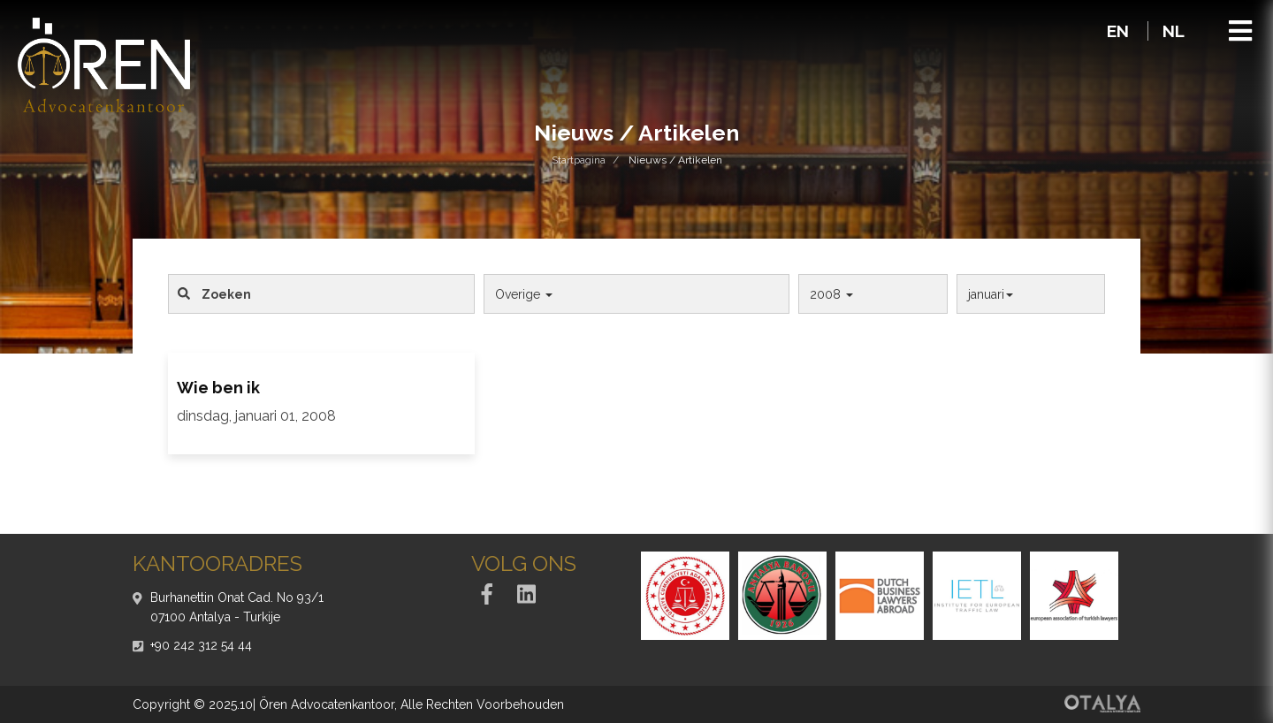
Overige (524, 294)
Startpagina (579, 160)
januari (990, 294)
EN (1120, 31)
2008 (831, 294)
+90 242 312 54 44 (201, 645)
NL (1173, 31)
